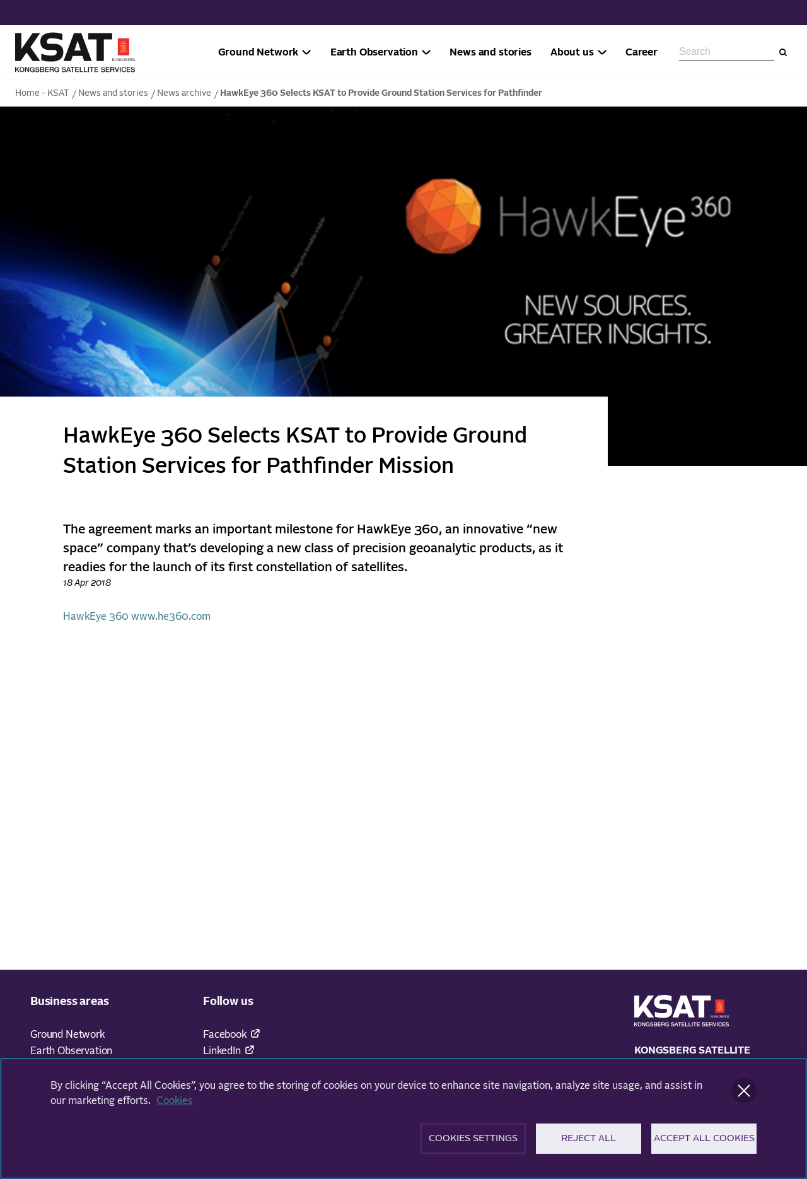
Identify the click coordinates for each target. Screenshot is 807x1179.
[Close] (744, 1094)
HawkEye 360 (96, 617)
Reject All (588, 1142)
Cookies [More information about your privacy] (174, 1105)
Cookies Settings (473, 1142)
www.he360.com (171, 617)
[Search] (783, 52)
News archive (184, 93)
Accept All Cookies (704, 1142)
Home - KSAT (42, 93)
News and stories (113, 93)
